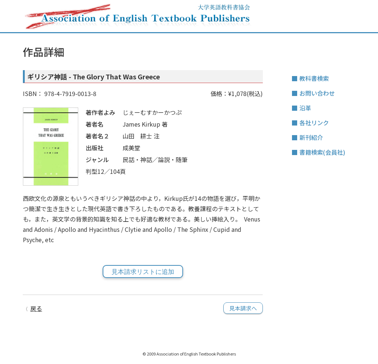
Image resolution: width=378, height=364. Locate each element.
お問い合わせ (317, 93)
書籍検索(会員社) (322, 152)
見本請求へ (243, 308)
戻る (36, 308)
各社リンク (314, 122)
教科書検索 (314, 78)
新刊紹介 (311, 137)
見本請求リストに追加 (142, 271)
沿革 (305, 107)
